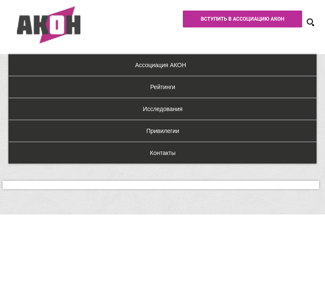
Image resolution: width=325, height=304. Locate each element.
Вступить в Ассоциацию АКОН (242, 19)
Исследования (163, 109)
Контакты (162, 152)
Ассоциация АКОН (160, 65)
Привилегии (162, 131)
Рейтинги (162, 87)
